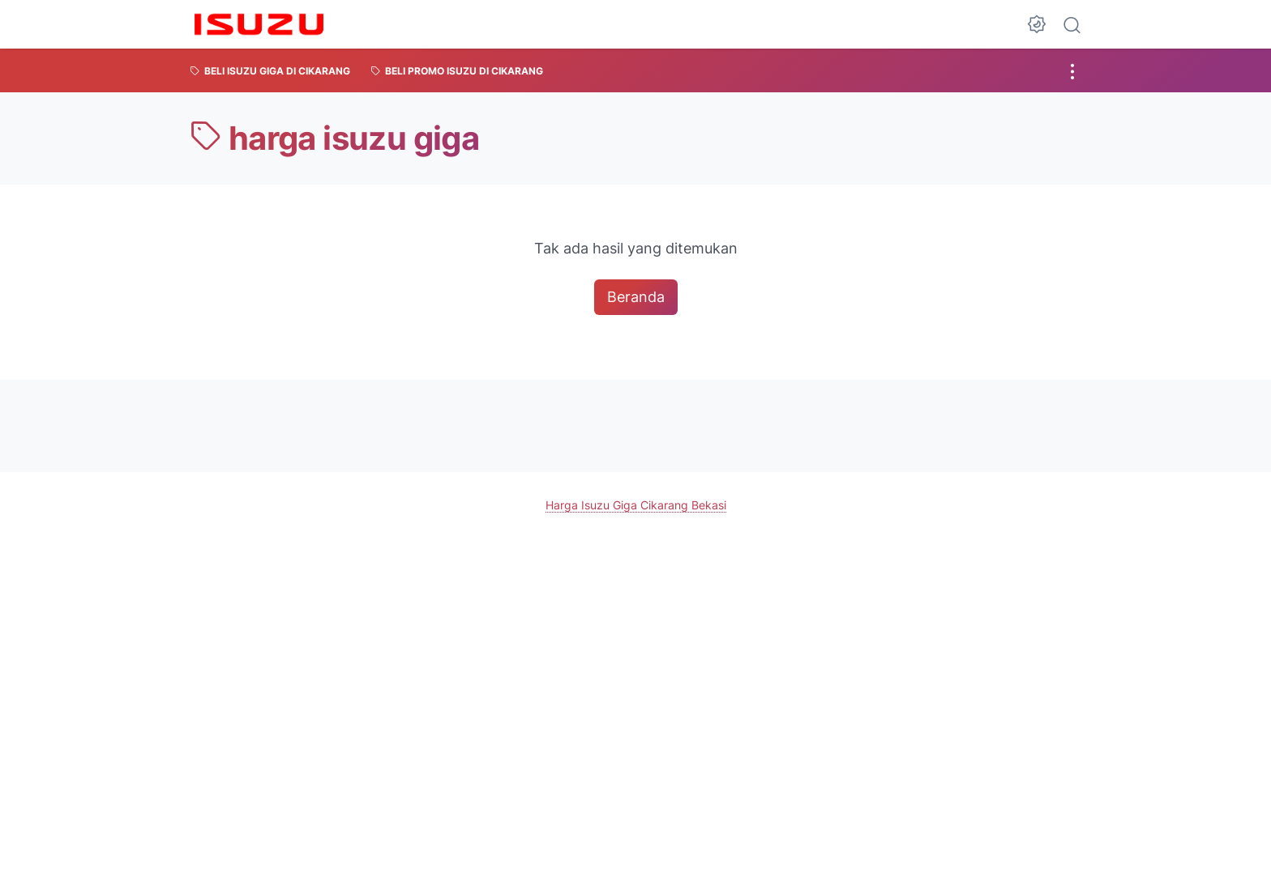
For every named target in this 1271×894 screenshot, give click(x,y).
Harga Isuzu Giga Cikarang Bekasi (636, 504)
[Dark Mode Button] (1036, 24)
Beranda (636, 296)
